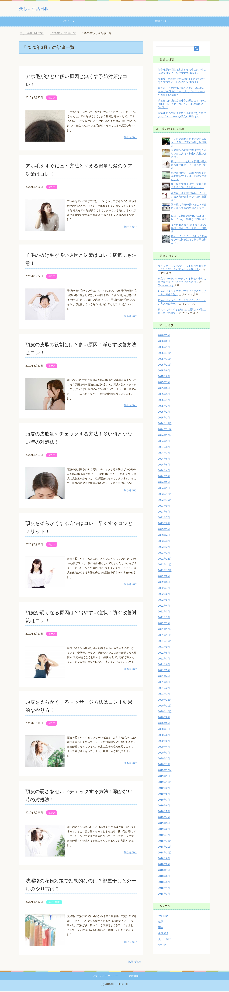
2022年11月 (164, 565)
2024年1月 (164, 489)
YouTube (163, 917)
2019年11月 (164, 777)
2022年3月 (164, 612)
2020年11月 (164, 706)
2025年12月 (164, 354)
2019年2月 (164, 830)
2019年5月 (164, 812)
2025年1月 (164, 418)
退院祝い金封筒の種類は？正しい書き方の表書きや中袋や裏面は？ (189, 197)
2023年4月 (164, 536)
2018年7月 (164, 871)
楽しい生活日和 (39, 8)
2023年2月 (164, 548)
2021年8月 (164, 653)
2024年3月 (164, 477)
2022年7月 (164, 589)
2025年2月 (164, 412)
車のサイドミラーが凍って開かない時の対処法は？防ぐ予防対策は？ (189, 240)
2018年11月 (164, 847)
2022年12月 (164, 559)
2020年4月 (164, 748)
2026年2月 (164, 342)
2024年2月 (164, 483)
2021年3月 (164, 683)
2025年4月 (164, 401)
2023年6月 (164, 524)
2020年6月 (164, 736)
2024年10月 (164, 436)
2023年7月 (164, 518)
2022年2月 (164, 618)
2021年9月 (164, 648)
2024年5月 (164, 465)
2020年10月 (164, 712)
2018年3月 (164, 894)
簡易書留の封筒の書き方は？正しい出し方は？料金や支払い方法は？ (189, 154)
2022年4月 (164, 606)
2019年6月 (164, 806)
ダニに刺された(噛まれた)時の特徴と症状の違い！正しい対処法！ (189, 229)
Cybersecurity (165, 286)
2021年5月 (164, 671)
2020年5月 (164, 742)
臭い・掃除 (54, 903)
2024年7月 (164, 454)
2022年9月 (164, 577)
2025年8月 (164, 377)
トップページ (66, 22)
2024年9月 (164, 442)
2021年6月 (164, 665)
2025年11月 (164, 360)
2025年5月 (164, 395)
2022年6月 (164, 595)
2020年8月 (164, 724)
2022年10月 (164, 571)
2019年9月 (164, 789)
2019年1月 (164, 836)
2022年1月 (164, 624)
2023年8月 (164, 512)
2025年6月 (164, 389)
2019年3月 (164, 824)
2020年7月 (164, 730)
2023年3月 (164, 542)
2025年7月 (164, 383)
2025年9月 (164, 371)
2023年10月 (164, 501)
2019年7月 (164, 800)
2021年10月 (164, 642)
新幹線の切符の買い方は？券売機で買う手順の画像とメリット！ (189, 209)
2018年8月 (164, 865)
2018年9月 (164, 859)
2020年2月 (164, 759)
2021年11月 (164, 636)
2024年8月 (164, 448)
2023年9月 (164, 507)
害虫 (160, 928)
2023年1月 (164, 554)
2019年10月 (164, 783)
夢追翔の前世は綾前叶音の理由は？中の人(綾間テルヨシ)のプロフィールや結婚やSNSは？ (182, 105)
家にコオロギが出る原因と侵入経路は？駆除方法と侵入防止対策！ (189, 166)
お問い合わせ (162, 22)
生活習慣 (163, 934)
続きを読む (130, 138)
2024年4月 (164, 471)
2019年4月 (164, 818)
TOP (31, 34)
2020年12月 (164, 701)
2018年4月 (164, 889)
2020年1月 (164, 765)
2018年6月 (164, 877)
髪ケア (52, 98)
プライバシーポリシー (105, 977)
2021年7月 (164, 659)
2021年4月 (164, 677)
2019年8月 (164, 795)
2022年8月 (164, 583)
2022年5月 (164, 601)
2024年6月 (164, 460)
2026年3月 (164, 336)
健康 (160, 922)
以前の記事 (134, 962)
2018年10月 (164, 853)
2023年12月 (164, 495)
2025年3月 (164, 407)
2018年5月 (164, 883)
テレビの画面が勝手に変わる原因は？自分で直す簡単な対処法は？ (189, 143)
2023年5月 (164, 530)
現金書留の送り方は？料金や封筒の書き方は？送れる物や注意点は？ (189, 177)
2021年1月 (164, 695)
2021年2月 (164, 689)
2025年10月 (164, 365)
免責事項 (133, 977)
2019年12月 (164, 771)
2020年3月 (164, 753)
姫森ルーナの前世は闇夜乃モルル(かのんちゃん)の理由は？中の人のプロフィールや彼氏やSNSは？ (181, 92)
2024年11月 (164, 430)
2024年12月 (164, 424)
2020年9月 (164, 718)
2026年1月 (164, 348)
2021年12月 (164, 630)
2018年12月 (164, 842)
